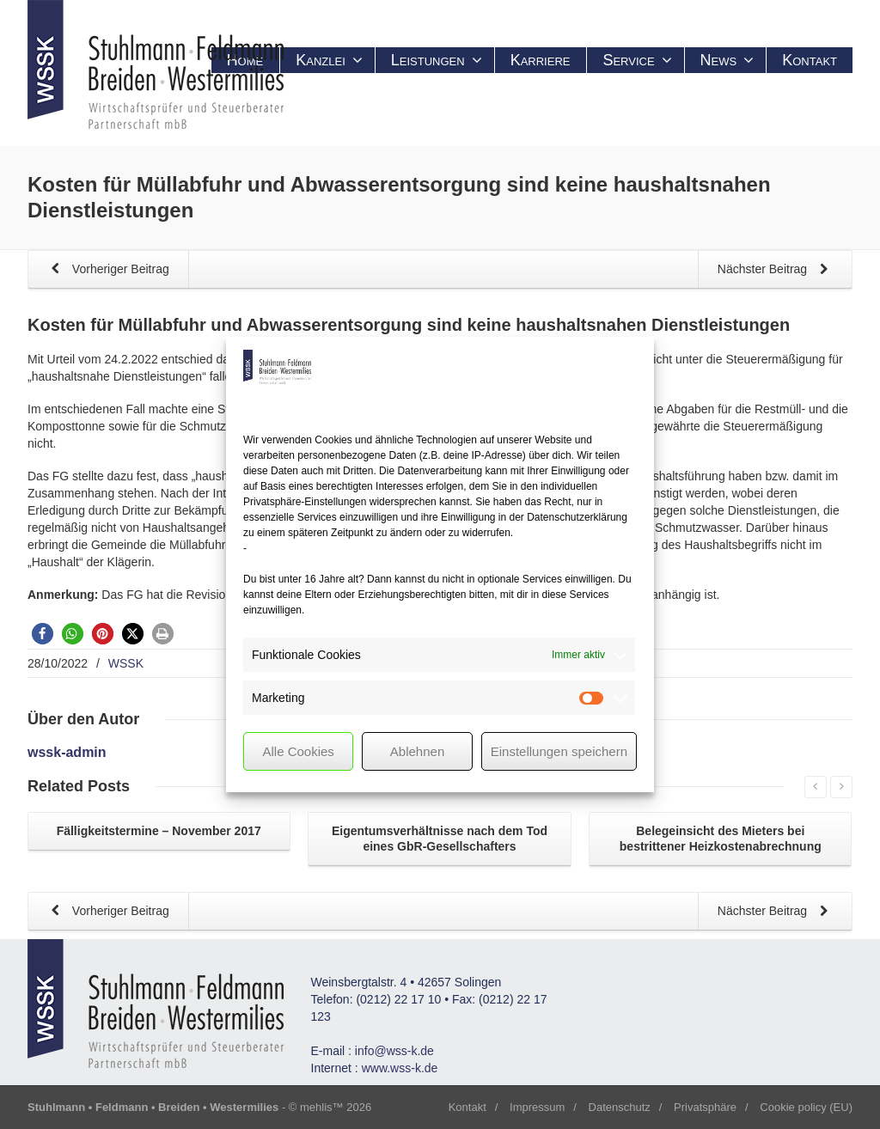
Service (636, 60)
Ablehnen (417, 751)
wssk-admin (67, 752)
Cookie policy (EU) (806, 1107)
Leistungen (436, 60)
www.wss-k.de (400, 1068)
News (727, 60)
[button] (42, 633)
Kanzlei (329, 60)
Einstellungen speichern (559, 751)
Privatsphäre (705, 1107)
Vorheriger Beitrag (107, 270)
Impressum (537, 1107)
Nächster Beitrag (776, 270)
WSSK (126, 663)
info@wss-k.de (394, 1051)
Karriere (540, 60)
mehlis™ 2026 (335, 1107)
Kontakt (809, 60)
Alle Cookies (297, 751)
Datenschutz (620, 1107)
